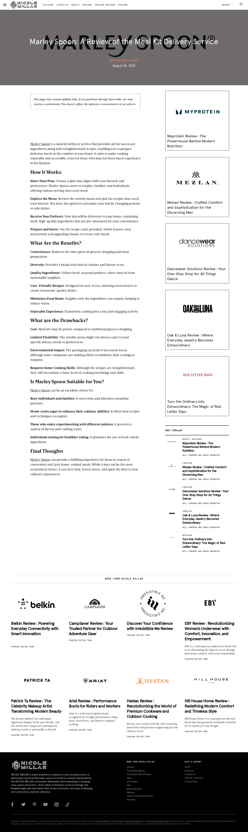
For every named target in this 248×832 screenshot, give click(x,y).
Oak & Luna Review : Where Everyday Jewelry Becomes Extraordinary (190, 340)
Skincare (131, 799)
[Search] (241, 4)
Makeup (131, 792)
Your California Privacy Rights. (158, 821)
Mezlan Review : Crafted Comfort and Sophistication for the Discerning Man (195, 208)
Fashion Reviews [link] (105, 5)
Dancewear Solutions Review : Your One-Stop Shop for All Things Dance (196, 274)
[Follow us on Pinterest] (34, 804)
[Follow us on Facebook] (12, 804)
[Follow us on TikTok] (67, 804)
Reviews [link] (87, 5)
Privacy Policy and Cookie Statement (127, 821)
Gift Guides (132, 781)
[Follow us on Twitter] (23, 804)
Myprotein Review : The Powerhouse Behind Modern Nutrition (191, 141)
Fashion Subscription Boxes (140, 796)
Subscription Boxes (136, 770)
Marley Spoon (40, 144)
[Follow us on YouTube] (45, 804)
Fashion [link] (122, 5)
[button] (5, 5)
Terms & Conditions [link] (194, 777)
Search (226, 5)
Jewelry (130, 766)
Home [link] (187, 766)
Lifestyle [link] (62, 5)
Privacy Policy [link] (191, 781)
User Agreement (102, 821)
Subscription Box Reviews (139, 774)
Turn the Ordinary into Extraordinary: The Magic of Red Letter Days (194, 407)
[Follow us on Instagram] (56, 804)
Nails (129, 777)
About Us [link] (189, 770)
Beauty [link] (75, 5)
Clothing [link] (48, 5)
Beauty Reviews (134, 788)
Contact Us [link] (190, 774)
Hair (129, 785)
